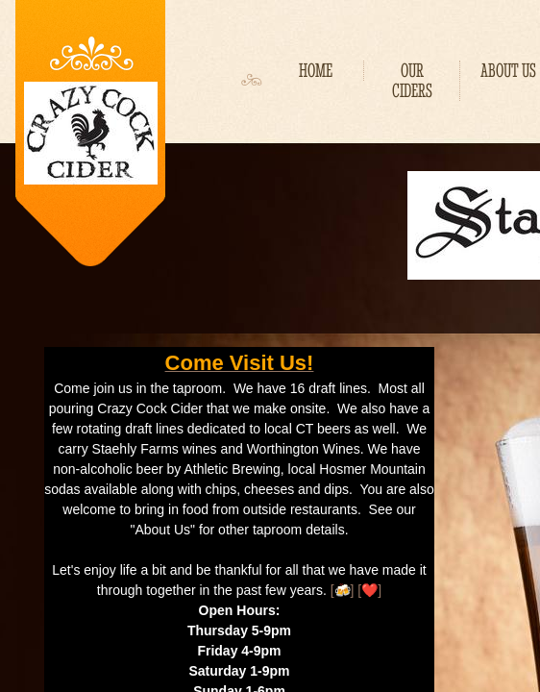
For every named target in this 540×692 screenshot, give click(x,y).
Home (315, 71)
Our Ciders (412, 81)
